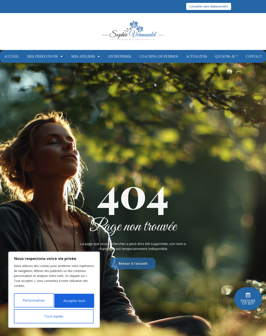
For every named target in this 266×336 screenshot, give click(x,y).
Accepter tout (54, 316)
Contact (254, 56)
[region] (54, 284)
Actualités (196, 56)
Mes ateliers (85, 56)
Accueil (11, 56)
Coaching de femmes (158, 56)
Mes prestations (45, 56)
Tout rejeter (53, 302)
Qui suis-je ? (226, 56)
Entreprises (119, 56)
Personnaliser (53, 288)
